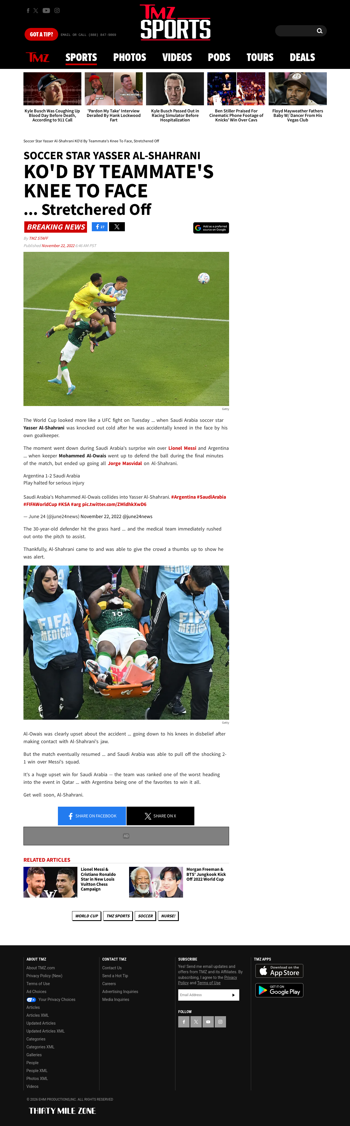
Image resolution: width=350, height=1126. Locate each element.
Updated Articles (41, 1023)
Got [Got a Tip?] (41, 34)
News (37, 57)
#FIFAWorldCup (40, 504)
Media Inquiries (115, 999)
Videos (177, 58)
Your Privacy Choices (51, 999)
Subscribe (233, 995)
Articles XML (38, 1015)
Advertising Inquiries (120, 991)
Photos (129, 58)
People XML (37, 1070)
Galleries (34, 1055)
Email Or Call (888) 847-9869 (88, 35)
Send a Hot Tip (115, 976)
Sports (81, 58)
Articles (33, 1007)
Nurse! (168, 915)
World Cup (86, 915)
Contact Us (112, 968)
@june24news (138, 516)
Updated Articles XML (46, 1031)
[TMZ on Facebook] (28, 10)
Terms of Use (38, 983)
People (33, 1062)
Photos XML (37, 1078)
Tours (260, 58)
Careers (109, 983)
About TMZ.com (41, 968)
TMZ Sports (117, 915)
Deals (302, 58)
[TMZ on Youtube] (46, 10)
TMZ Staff (38, 238)
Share (91, 816)
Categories (36, 1039)
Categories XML (41, 1047)
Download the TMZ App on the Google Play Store (279, 990)
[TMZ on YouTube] (208, 1021)
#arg (76, 504)
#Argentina (183, 497)
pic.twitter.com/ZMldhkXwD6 (114, 504)
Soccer (145, 915)
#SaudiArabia (211, 497)
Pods (219, 58)
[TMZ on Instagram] (57, 10)
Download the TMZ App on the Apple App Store (279, 971)
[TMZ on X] (36, 10)
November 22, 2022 (58, 245)
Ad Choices (37, 991)
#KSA (64, 504)
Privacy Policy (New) (44, 976)
